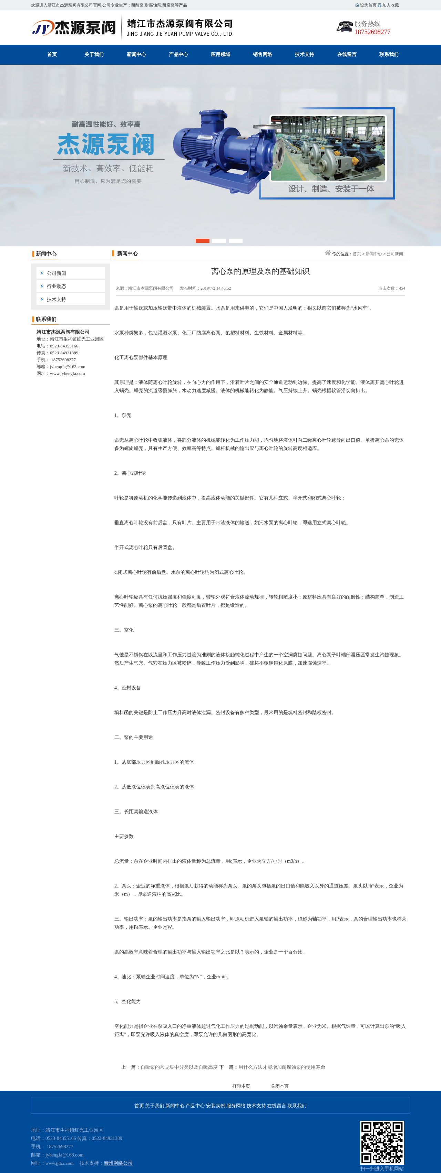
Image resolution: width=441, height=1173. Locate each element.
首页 (52, 54)
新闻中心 (136, 54)
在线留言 (347, 54)
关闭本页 (280, 1086)
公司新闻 (56, 273)
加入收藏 (390, 5)
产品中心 (178, 54)
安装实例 (215, 1105)
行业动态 (56, 286)
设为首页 (368, 5)
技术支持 (304, 54)
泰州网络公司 (118, 1163)
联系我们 (389, 54)
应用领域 (220, 54)
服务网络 (236, 1105)
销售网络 (262, 54)
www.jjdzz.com (59, 1163)
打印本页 (241, 1086)
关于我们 (94, 54)
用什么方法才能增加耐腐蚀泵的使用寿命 (281, 1067)
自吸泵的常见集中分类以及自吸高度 (179, 1067)
